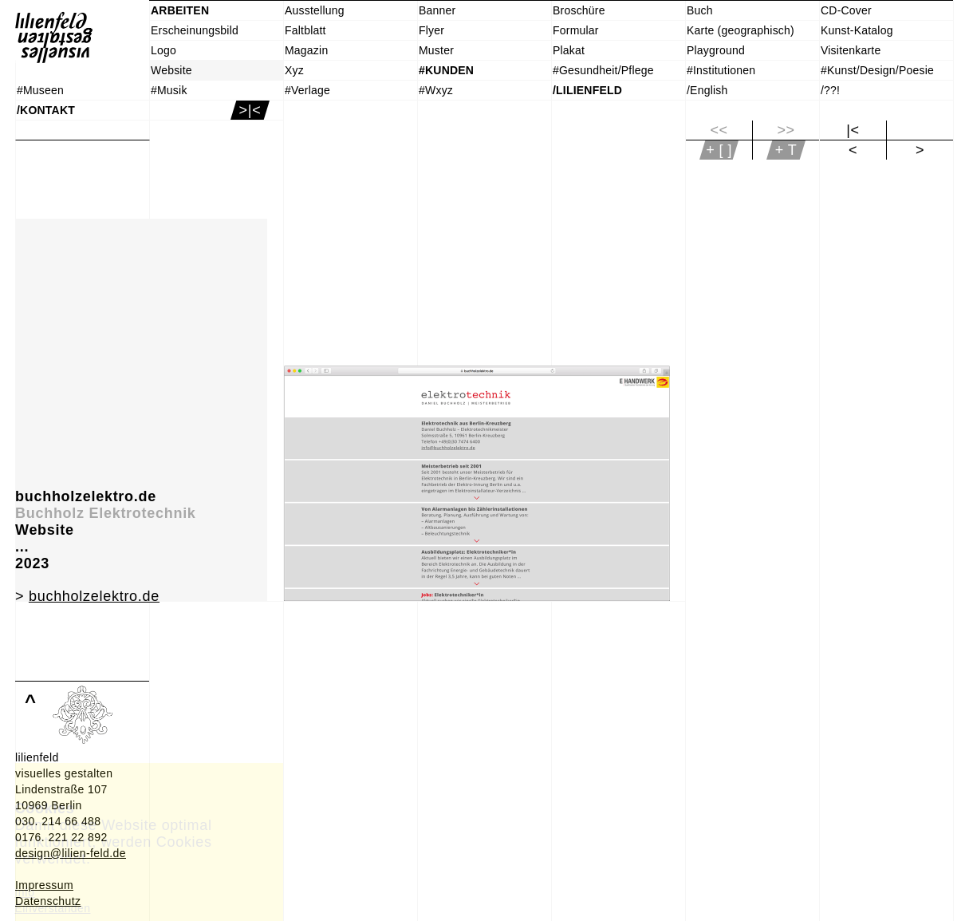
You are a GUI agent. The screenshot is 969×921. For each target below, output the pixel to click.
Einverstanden (53, 908)
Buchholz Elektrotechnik (105, 513)
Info (25, 892)
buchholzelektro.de (94, 596)
